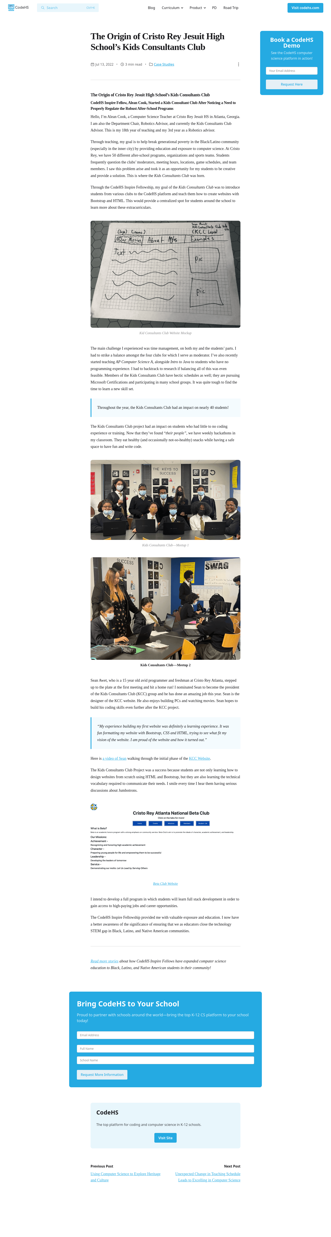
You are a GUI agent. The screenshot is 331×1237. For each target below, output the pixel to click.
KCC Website (199, 758)
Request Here (292, 84)
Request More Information (102, 1074)
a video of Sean (114, 758)
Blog (151, 7)
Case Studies (164, 64)
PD (214, 7)
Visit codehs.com (305, 7)
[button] (238, 64)
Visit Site (165, 1138)
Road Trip (230, 7)
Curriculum (171, 7)
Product (196, 7)
